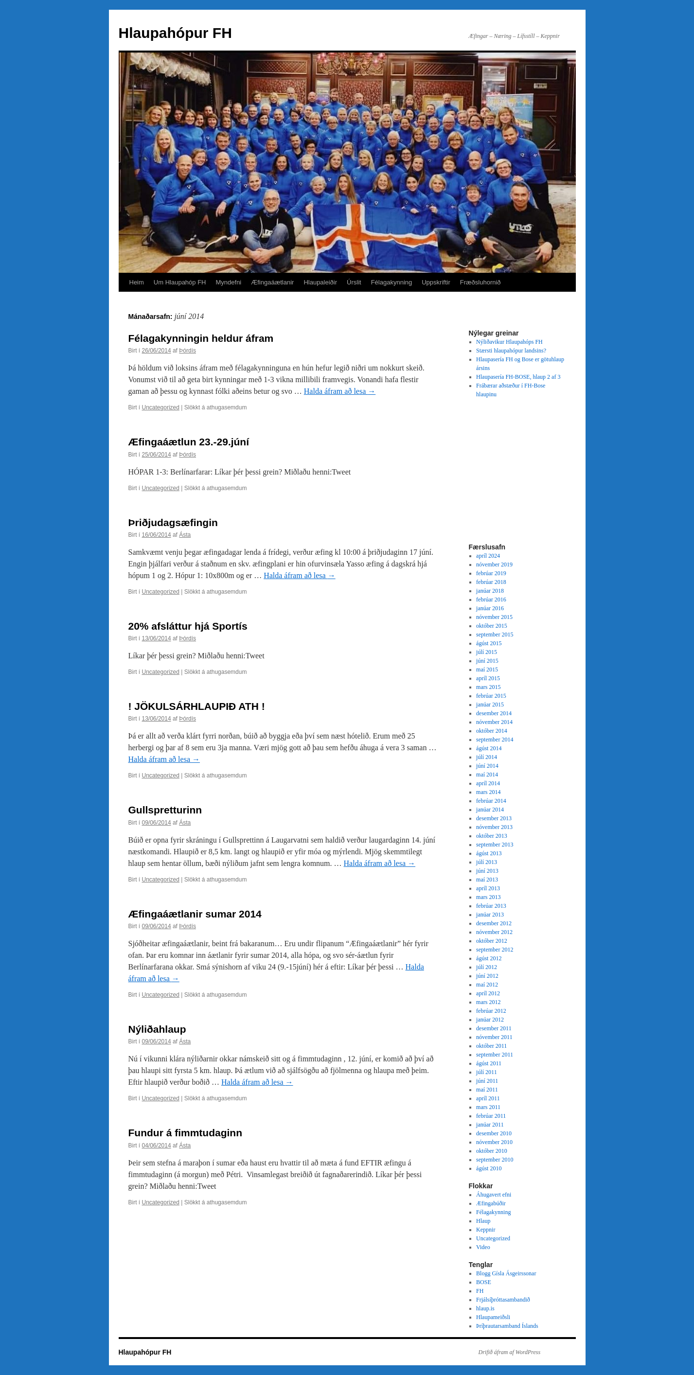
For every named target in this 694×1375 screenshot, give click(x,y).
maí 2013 (487, 879)
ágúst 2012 (488, 958)
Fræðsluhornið (480, 282)
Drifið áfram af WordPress (510, 1352)
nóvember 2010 (494, 1142)
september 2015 (494, 634)
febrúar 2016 (491, 599)
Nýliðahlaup (157, 1029)
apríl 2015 (488, 678)
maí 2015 (487, 669)
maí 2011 (487, 1089)
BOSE (483, 1282)
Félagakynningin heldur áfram (201, 338)
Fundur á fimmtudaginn (185, 1132)
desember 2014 (494, 713)
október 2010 (491, 1150)
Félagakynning (391, 282)
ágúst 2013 (488, 853)
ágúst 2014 (488, 748)
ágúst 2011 (488, 1063)
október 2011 (491, 1045)
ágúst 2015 (488, 643)
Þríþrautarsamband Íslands (507, 1325)
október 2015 (491, 625)
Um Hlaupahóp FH (180, 282)
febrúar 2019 (491, 573)
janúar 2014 (490, 809)
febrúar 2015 (491, 695)
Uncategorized (160, 407)
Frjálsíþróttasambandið (503, 1299)
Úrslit (354, 282)
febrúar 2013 (491, 905)
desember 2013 (494, 818)
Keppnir (485, 1229)
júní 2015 (487, 660)
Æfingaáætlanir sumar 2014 (195, 913)
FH (479, 1290)
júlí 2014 (486, 757)
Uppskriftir (436, 282)
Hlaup (483, 1220)
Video (483, 1247)
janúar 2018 (490, 590)
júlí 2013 (486, 862)
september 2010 (494, 1159)
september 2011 (494, 1054)
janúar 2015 (490, 704)
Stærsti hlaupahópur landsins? (511, 350)
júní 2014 (487, 765)
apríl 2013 (488, 888)
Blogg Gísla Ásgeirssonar (506, 1273)
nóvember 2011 (494, 1037)
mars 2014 (488, 792)
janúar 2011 (490, 1124)
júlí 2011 (486, 1072)
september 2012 (494, 949)
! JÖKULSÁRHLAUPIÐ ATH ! (196, 706)
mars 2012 (488, 1002)
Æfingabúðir (491, 1203)
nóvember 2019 (494, 564)
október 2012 (491, 940)
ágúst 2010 (488, 1168)
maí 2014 (487, 774)
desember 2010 (494, 1133)
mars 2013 (488, 897)
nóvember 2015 (494, 617)
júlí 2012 (486, 967)
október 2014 (491, 730)
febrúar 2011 (491, 1115)
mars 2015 (488, 687)
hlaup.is (485, 1308)
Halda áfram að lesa (339, 391)
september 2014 (494, 739)
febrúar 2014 (491, 800)
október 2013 (491, 835)
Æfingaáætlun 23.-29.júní (188, 441)
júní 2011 (487, 1080)
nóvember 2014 (494, 722)
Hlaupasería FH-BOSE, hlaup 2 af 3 (518, 376)
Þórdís (187, 350)
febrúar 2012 (491, 1010)
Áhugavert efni (493, 1194)
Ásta (185, 534)
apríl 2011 (488, 1098)
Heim (136, 282)
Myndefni (229, 282)
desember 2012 (494, 923)
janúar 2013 (490, 914)
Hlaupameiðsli (493, 1317)
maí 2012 (487, 984)
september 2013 (494, 844)
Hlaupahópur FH (175, 33)
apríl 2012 (488, 993)
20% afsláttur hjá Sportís (188, 626)
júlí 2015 (486, 652)
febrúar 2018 (491, 582)
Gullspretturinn (165, 809)
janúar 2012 (490, 1019)
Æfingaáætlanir (272, 282)
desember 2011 (494, 1028)
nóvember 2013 (494, 827)
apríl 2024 (488, 555)
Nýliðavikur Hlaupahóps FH (509, 341)
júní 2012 (487, 975)
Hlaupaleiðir (320, 282)
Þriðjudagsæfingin (173, 522)
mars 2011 (488, 1107)
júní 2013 (487, 870)
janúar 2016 (490, 608)
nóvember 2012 (494, 932)
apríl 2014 (488, 783)
